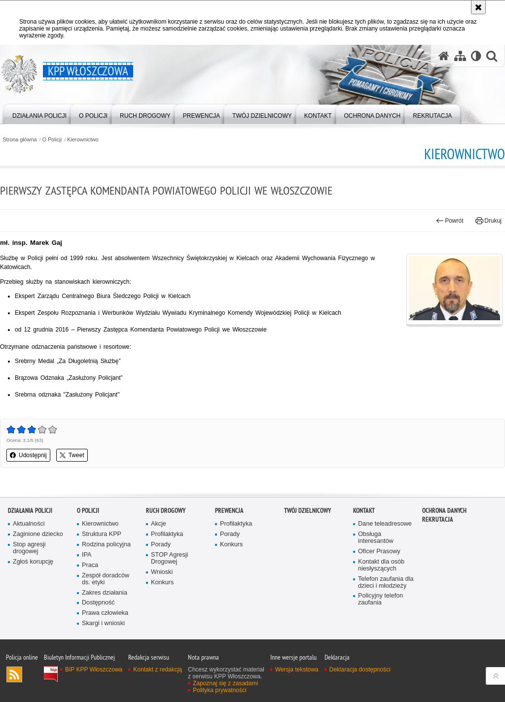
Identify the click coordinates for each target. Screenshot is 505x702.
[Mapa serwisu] (460, 56)
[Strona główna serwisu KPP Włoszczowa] (443, 56)
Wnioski (162, 572)
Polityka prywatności (220, 690)
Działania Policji (30, 510)
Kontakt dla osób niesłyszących (381, 565)
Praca (90, 565)
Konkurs (162, 582)
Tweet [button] (72, 455)
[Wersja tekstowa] (476, 56)
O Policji (52, 139)
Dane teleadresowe (385, 524)
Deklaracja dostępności (360, 669)
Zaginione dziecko (38, 534)
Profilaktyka (167, 534)
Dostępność (98, 603)
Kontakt (364, 510)
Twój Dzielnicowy (307, 510)
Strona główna (19, 139)
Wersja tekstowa (297, 669)
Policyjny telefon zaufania (380, 599)
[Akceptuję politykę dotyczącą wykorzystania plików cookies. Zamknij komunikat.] (478, 7)
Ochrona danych (444, 510)
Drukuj (488, 221)
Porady (161, 544)
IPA (86, 555)
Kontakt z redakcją (157, 669)
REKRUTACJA (437, 519)
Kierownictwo (83, 139)
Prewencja (229, 510)
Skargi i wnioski (103, 623)
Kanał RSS (14, 674)
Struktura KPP (101, 534)
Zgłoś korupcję (33, 562)
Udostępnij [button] (28, 455)
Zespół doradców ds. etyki (105, 579)
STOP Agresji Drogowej (169, 558)
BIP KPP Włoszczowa (93, 669)
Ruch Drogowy (165, 510)
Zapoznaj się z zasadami (225, 683)
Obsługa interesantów (376, 537)
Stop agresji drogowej (29, 548)
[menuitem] (39, 113)
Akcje (158, 524)
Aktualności (29, 524)
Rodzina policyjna (106, 544)
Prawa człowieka (105, 613)
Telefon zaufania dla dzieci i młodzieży (385, 582)
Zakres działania (104, 593)
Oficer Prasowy (379, 551)
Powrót (450, 221)
